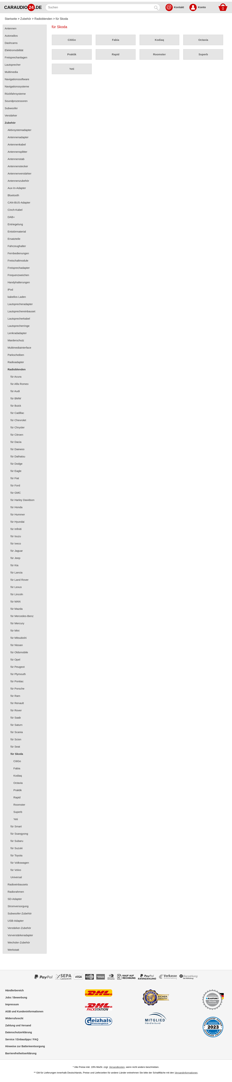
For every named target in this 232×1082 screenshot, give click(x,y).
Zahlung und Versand (18, 1025)
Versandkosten (117, 1067)
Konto (202, 7)
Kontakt (179, 7)
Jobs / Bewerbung (16, 997)
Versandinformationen (186, 1072)
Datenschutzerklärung (18, 1032)
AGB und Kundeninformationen (24, 1011)
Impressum (12, 1004)
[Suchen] (99, 7)
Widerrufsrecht (14, 1018)
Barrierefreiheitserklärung (20, 1053)
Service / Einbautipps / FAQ (21, 1039)
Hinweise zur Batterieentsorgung (25, 1046)
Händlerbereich (14, 990)
